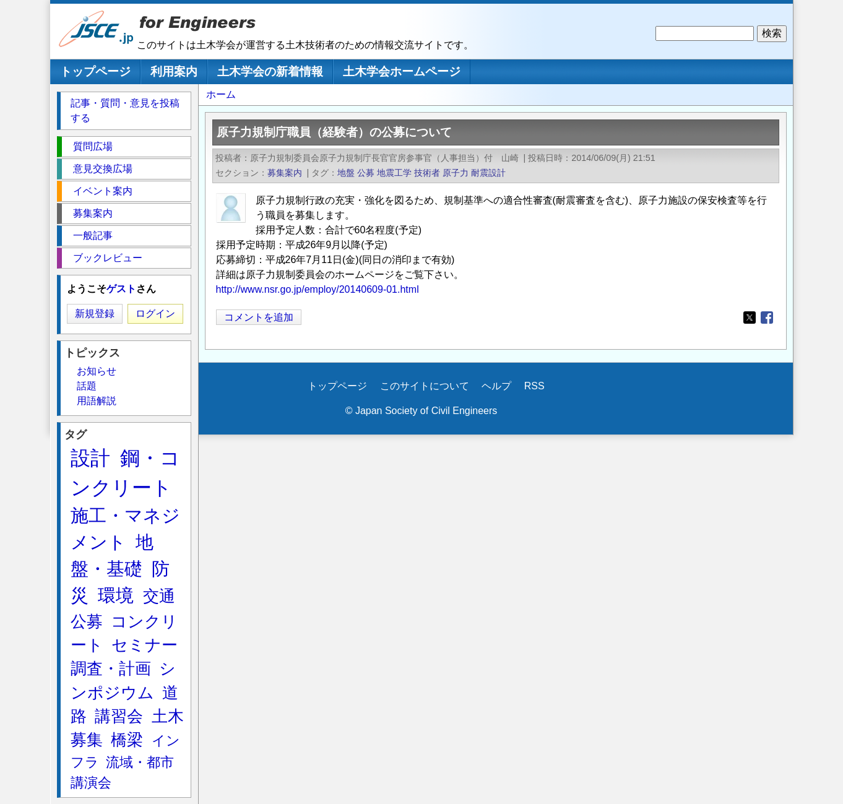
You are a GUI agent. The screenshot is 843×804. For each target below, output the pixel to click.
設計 (90, 458)
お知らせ (96, 371)
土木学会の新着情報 (270, 71)
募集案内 (284, 173)
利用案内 (173, 71)
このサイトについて (424, 386)
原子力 (456, 173)
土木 (168, 716)
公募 (365, 173)
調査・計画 (111, 668)
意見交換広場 (102, 168)
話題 (87, 386)
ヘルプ (496, 386)
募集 (87, 739)
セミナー (144, 645)
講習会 (119, 716)
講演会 (91, 782)
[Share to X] (749, 317)
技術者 (427, 173)
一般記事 (93, 235)
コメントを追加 (258, 317)
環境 (116, 595)
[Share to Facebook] (767, 317)
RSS (534, 386)
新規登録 (95, 313)
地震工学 (394, 173)
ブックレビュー (107, 258)
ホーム (221, 94)
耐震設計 (488, 173)
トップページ (95, 71)
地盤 (346, 173)
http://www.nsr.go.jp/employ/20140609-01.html (317, 289)
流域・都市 (140, 762)
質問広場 (93, 146)
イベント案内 (102, 191)
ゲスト (121, 288)
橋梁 (127, 739)
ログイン (155, 313)
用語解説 (96, 401)
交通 (159, 596)
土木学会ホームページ (401, 71)
